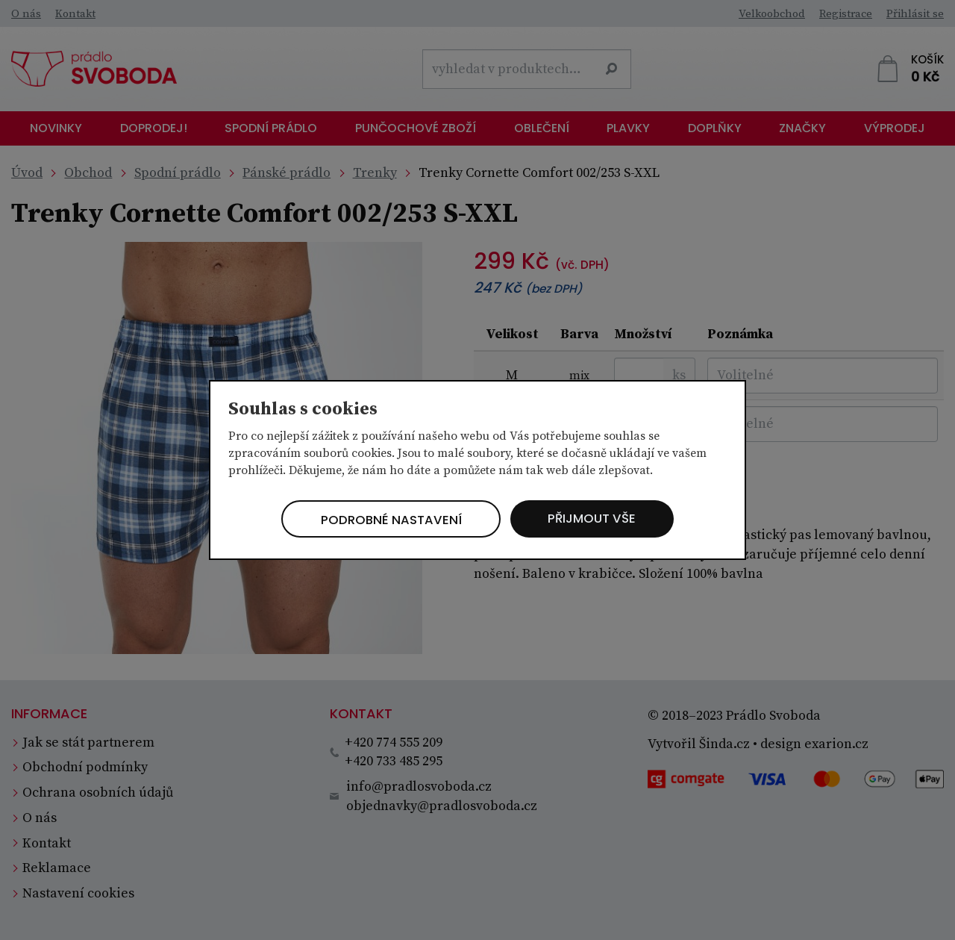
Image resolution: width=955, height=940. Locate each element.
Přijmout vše (600, 518)
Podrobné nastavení (385, 520)
